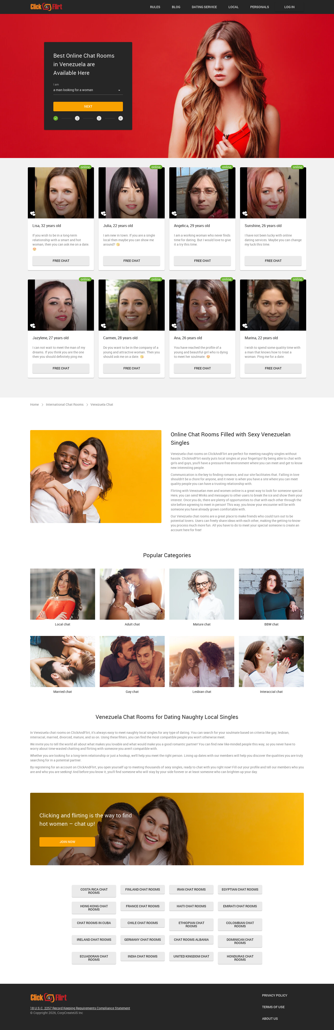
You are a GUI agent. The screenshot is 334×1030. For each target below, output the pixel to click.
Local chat (62, 598)
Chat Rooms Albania (191, 939)
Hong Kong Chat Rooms (94, 908)
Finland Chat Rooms (142, 889)
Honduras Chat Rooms (240, 958)
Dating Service (204, 7)
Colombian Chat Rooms (240, 924)
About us (270, 1018)
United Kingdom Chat (191, 956)
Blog (176, 7)
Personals (259, 7)
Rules (155, 7)
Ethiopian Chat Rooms (191, 924)
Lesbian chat (201, 665)
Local (233, 7)
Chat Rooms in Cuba (94, 923)
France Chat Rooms (143, 906)
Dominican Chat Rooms (240, 941)
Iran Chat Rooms (191, 889)
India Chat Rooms (142, 956)
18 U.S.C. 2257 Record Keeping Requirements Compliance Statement (80, 1008)
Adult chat (132, 598)
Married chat (62, 665)
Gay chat (132, 665)
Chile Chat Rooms (143, 923)
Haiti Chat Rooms (191, 906)
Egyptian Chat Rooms (240, 889)
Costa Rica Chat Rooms (94, 891)
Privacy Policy (274, 995)
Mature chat (201, 598)
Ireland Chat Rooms (94, 939)
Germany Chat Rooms (142, 939)
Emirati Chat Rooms (240, 906)
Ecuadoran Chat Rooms (94, 958)
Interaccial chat (271, 665)
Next (88, 106)
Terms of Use (273, 1007)
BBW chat (271, 598)
